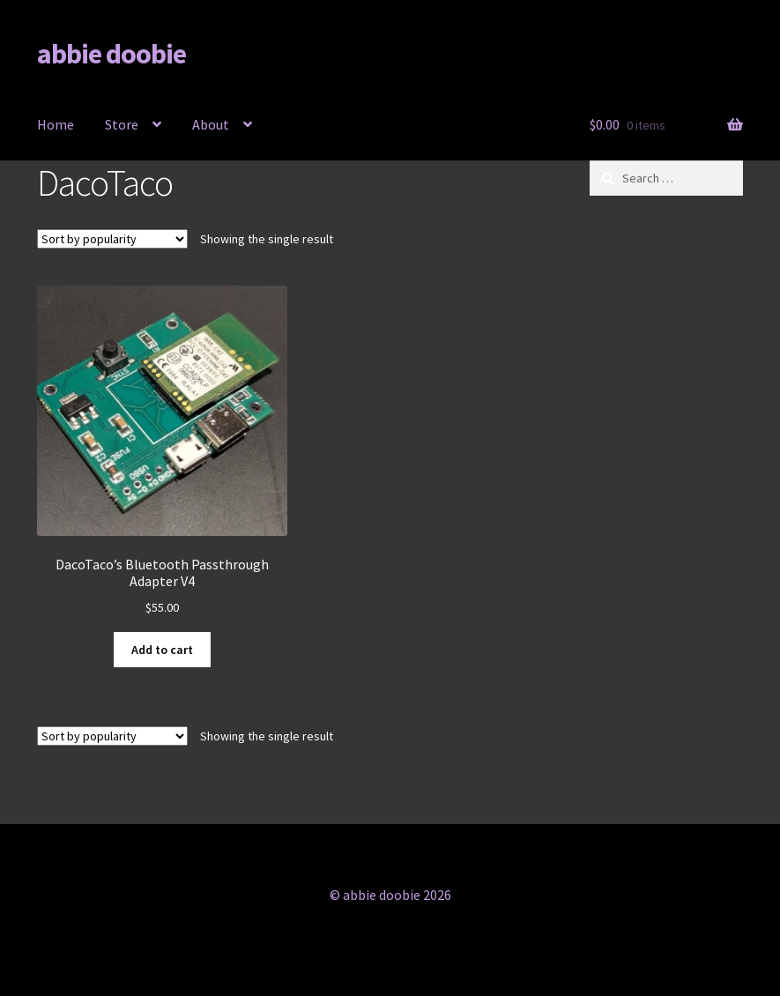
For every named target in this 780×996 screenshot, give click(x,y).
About (210, 124)
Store (121, 124)
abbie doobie (111, 53)
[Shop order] (112, 239)
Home (55, 124)
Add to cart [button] (162, 650)
